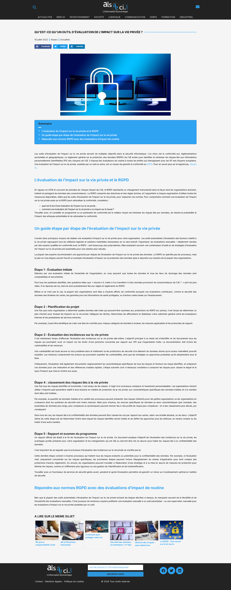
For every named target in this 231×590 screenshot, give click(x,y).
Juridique (114, 17)
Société (99, 17)
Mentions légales (53, 581)
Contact (39, 581)
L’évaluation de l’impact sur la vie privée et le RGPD (70, 131)
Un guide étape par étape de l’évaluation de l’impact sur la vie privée (79, 135)
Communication (135, 17)
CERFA (153, 17)
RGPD (149, 164)
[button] (43, 46)
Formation (168, 17)
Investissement (80, 17)
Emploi (61, 17)
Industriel (186, 17)
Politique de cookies (74, 581)
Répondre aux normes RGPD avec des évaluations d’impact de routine (80, 139)
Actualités (45, 17)
